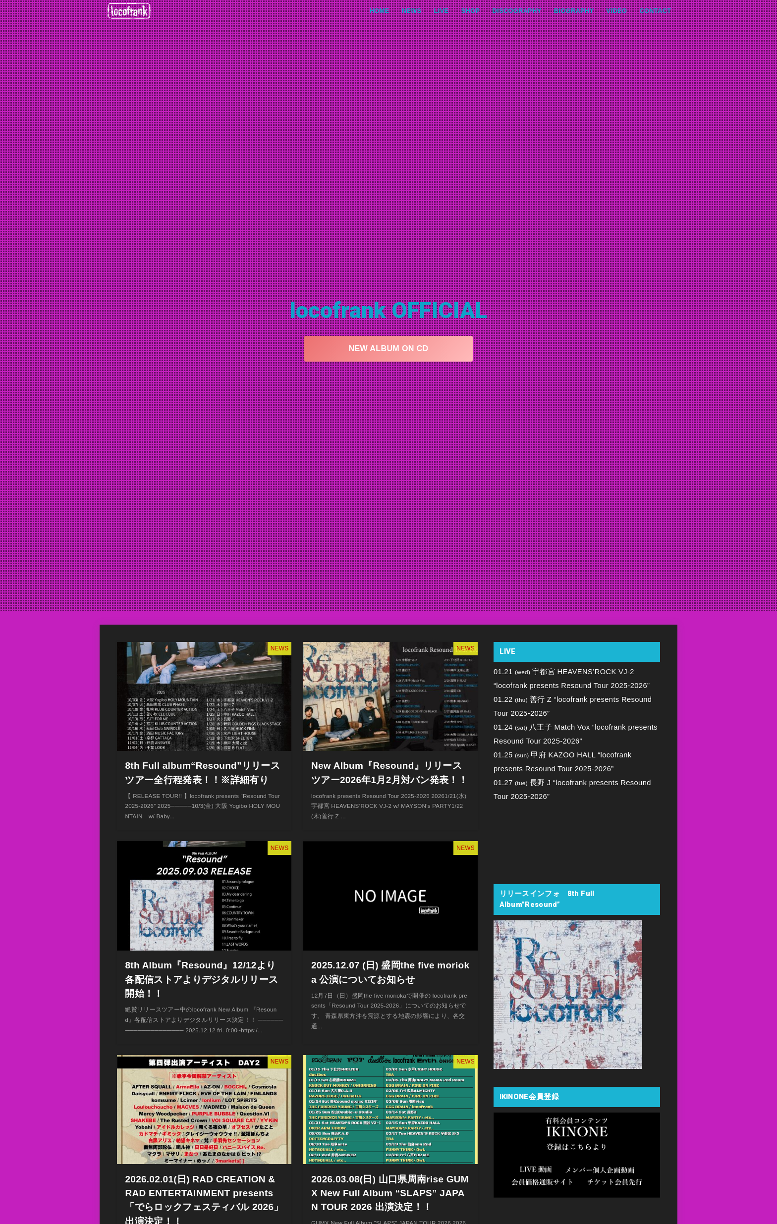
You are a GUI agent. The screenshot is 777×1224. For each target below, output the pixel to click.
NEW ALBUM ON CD (388, 348)
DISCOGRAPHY (515, 10)
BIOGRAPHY (573, 10)
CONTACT (655, 10)
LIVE (438, 10)
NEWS (408, 10)
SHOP (467, 10)
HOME (375, 10)
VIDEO (616, 10)
